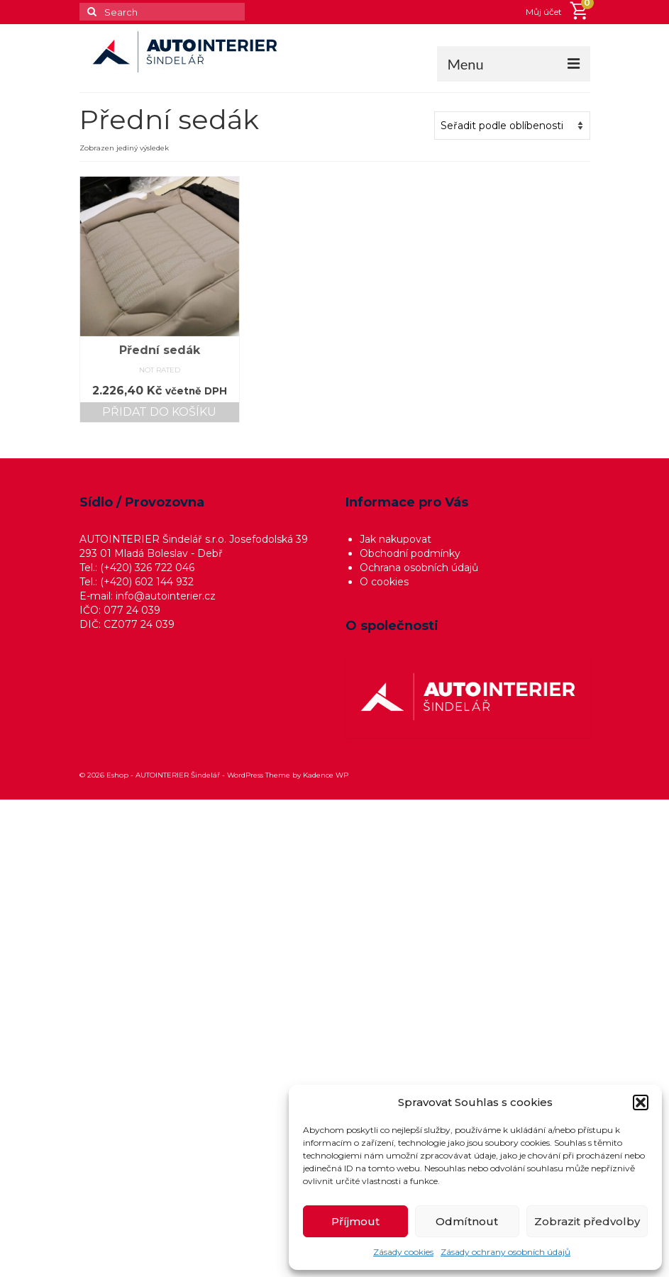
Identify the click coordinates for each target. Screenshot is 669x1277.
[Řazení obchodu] (512, 125)
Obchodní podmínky (410, 553)
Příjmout (355, 1221)
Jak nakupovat (395, 539)
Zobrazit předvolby (587, 1221)
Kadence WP (325, 775)
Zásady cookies (403, 1251)
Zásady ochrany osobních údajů (505, 1251)
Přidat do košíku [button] (159, 412)
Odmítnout (467, 1221)
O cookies (384, 581)
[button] (641, 1102)
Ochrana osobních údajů (419, 567)
